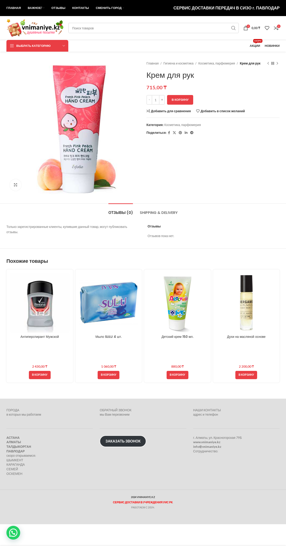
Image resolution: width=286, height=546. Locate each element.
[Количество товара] (155, 100)
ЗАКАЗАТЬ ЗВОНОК (122, 441)
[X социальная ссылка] (174, 133)
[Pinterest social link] (180, 133)
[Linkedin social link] (186, 133)
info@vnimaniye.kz (207, 446)
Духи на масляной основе (246, 336)
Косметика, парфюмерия (216, 63)
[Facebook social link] (169, 133)
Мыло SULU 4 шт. (109, 336)
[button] (40, 375)
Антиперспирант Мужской (39, 336)
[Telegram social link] (192, 133)
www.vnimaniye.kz (206, 442)
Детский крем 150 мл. (177, 336)
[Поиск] (153, 28)
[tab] (120, 210)
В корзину (180, 99)
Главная (152, 63)
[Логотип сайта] (35, 28)
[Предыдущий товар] (268, 63)
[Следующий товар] (277, 63)
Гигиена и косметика (178, 63)
